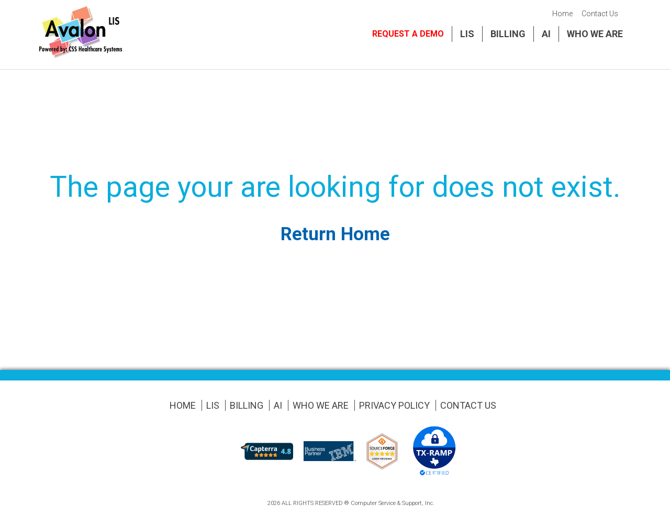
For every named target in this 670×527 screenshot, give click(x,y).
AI (546, 33)
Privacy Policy (394, 405)
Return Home (335, 234)
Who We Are (595, 33)
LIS (467, 33)
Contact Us (600, 13)
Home (562, 13)
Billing (508, 33)
